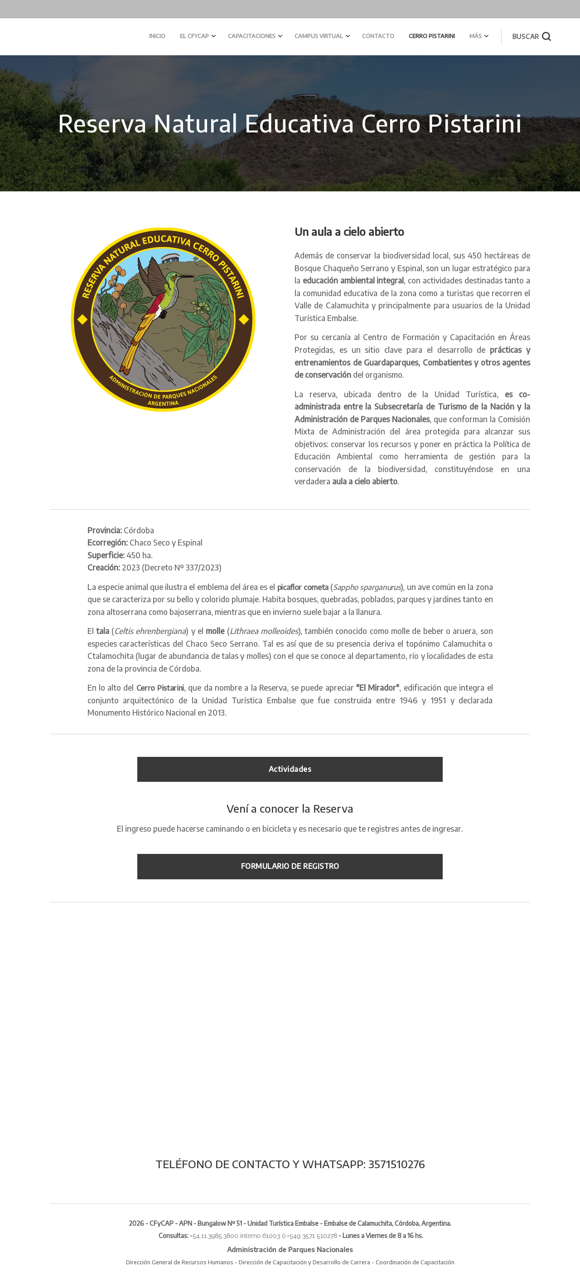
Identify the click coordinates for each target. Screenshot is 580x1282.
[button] (531, 36)
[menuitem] (383, 36)
